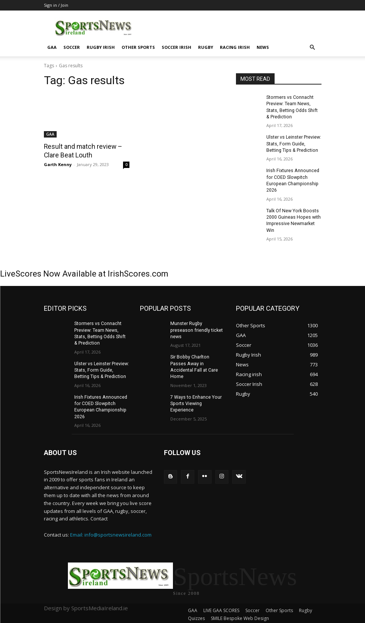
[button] (312, 47)
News (263, 47)
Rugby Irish (101, 47)
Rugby (205, 47)
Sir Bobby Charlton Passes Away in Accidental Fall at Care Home (197, 354)
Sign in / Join (56, 5)
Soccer (71, 47)
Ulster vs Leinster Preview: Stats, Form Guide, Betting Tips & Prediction (293, 143)
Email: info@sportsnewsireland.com (111, 529)
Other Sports (138, 47)
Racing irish (235, 47)
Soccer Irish (176, 47)
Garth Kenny (58, 164)
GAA (52, 47)
